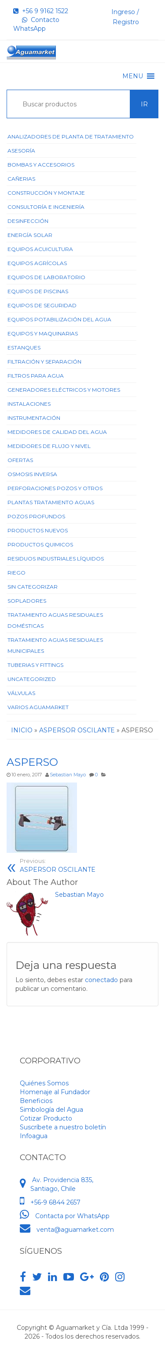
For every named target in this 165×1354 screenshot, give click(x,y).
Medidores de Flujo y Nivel (49, 446)
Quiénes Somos (44, 1083)
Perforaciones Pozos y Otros (55, 488)
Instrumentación (33, 418)
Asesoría (21, 150)
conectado (101, 980)
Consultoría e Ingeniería (45, 207)
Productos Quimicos (40, 544)
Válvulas (21, 693)
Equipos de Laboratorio (46, 277)
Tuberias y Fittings (35, 665)
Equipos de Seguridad (42, 305)
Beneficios (36, 1101)
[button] (132, 76)
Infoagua (34, 1136)
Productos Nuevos (37, 530)
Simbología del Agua (51, 1110)
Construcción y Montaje (46, 192)
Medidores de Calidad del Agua (57, 432)
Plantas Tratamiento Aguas (50, 502)
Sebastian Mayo (68, 775)
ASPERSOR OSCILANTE (57, 865)
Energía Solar (29, 235)
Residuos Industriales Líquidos (55, 558)
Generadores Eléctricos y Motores (63, 389)
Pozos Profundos (36, 516)
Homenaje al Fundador (55, 1092)
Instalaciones (29, 403)
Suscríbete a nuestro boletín (63, 1127)
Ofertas (20, 460)
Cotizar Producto (46, 1118)
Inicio (22, 730)
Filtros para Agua (35, 375)
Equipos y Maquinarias (42, 333)
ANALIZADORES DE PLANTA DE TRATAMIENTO (70, 136)
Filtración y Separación (44, 361)
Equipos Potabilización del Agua (59, 319)
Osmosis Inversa (32, 474)
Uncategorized (31, 679)
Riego (16, 572)
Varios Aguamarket (38, 707)
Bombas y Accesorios (40, 164)
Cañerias (21, 178)
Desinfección (27, 221)
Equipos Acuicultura (40, 249)
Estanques (23, 347)
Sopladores (26, 600)
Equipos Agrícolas (37, 263)
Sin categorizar (32, 586)
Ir (144, 104)
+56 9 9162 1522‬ (40, 11)
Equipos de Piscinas (37, 291)
